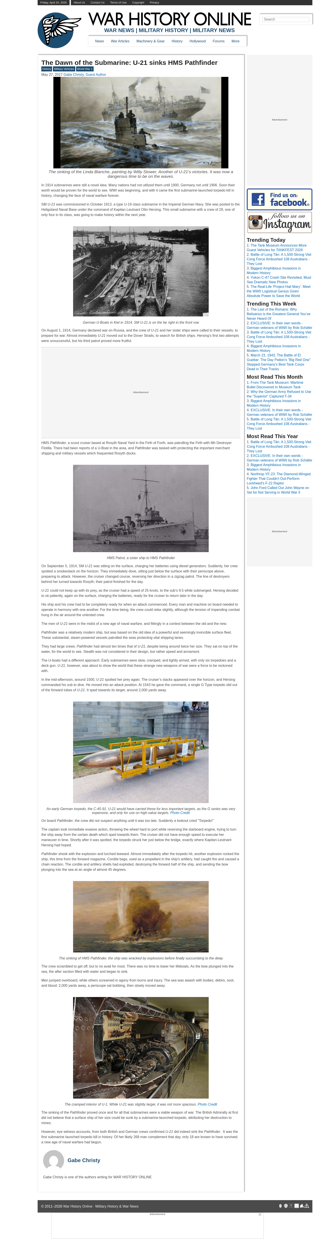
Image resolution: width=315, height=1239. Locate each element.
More (236, 41)
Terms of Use (118, 2)
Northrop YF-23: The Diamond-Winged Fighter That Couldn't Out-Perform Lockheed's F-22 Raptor (279, 478)
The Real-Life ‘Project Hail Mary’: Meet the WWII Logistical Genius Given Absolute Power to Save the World (279, 291)
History (177, 41)
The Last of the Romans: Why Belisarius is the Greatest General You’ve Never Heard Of (278, 314)
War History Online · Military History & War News (101, 1206)
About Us (79, 2)
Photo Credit (180, 813)
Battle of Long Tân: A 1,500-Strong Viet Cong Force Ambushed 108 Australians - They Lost (279, 259)
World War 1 (84, 69)
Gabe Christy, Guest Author (84, 74)
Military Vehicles (64, 69)
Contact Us (98, 2)
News (99, 41)
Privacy (154, 2)
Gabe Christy (84, 1160)
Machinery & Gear (150, 41)
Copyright (138, 2)
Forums (218, 41)
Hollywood (197, 41)
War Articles (120, 41)
